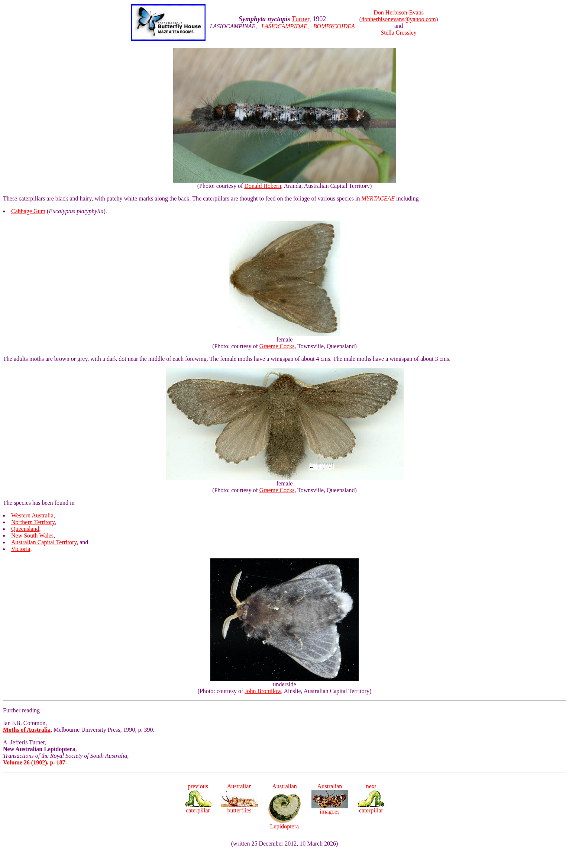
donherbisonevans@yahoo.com (398, 19)
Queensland (25, 529)
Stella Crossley (398, 32)
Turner (301, 19)
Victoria (20, 549)
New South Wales (32, 535)
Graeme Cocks (277, 346)
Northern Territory (33, 522)
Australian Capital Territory (44, 542)
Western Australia (32, 515)
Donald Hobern (262, 186)
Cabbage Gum (28, 211)
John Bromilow (263, 691)
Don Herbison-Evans (399, 12)
